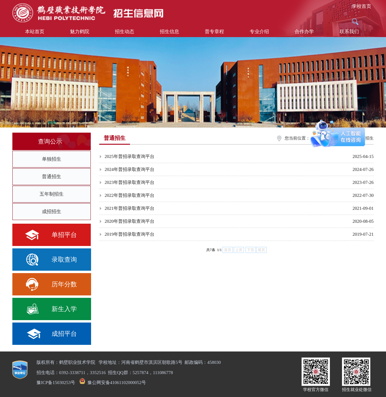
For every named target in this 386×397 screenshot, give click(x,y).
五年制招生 (52, 194)
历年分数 (64, 284)
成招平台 (64, 333)
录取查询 (64, 259)
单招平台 (64, 234)
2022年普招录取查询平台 (129, 195)
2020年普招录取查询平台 (129, 221)
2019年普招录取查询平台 (129, 234)
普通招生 (51, 176)
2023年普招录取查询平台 (129, 182)
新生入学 (64, 309)
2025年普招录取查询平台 (129, 156)
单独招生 (51, 159)
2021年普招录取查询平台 (129, 208)
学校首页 (361, 6)
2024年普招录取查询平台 (129, 169)
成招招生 (51, 211)
